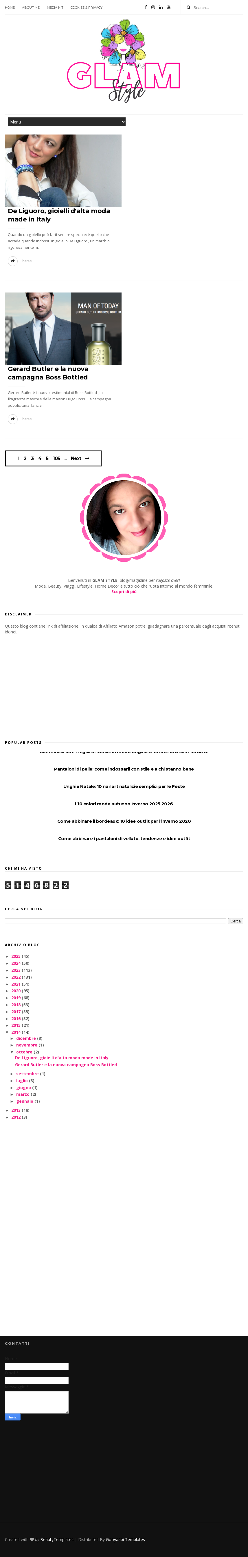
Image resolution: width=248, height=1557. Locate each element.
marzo (23, 1094)
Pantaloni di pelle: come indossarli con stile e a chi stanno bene (124, 769)
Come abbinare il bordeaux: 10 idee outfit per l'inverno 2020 (124, 821)
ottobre (25, 1052)
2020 (16, 990)
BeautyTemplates (57, 1539)
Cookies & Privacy (86, 8)
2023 (16, 970)
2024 (16, 963)
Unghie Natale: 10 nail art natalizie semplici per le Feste (124, 786)
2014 (16, 1032)
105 (56, 458)
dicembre (26, 1038)
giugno (24, 1087)
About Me (31, 8)
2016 (16, 1018)
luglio (22, 1080)
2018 (16, 1004)
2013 (16, 1110)
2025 (16, 956)
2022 (16, 977)
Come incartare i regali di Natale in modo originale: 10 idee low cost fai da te (124, 751)
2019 (16, 997)
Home (10, 8)
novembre (27, 1045)
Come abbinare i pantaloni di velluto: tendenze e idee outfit (124, 838)
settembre (28, 1073)
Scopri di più (124, 591)
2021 (16, 984)
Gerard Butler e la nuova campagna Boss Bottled (66, 1064)
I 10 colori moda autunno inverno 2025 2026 (124, 803)
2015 (16, 1025)
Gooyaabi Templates (125, 1539)
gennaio (25, 1101)
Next (76, 458)
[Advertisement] (48, 685)
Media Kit (55, 8)
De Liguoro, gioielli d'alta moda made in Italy (62, 1057)
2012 (16, 1117)
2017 (16, 1011)
